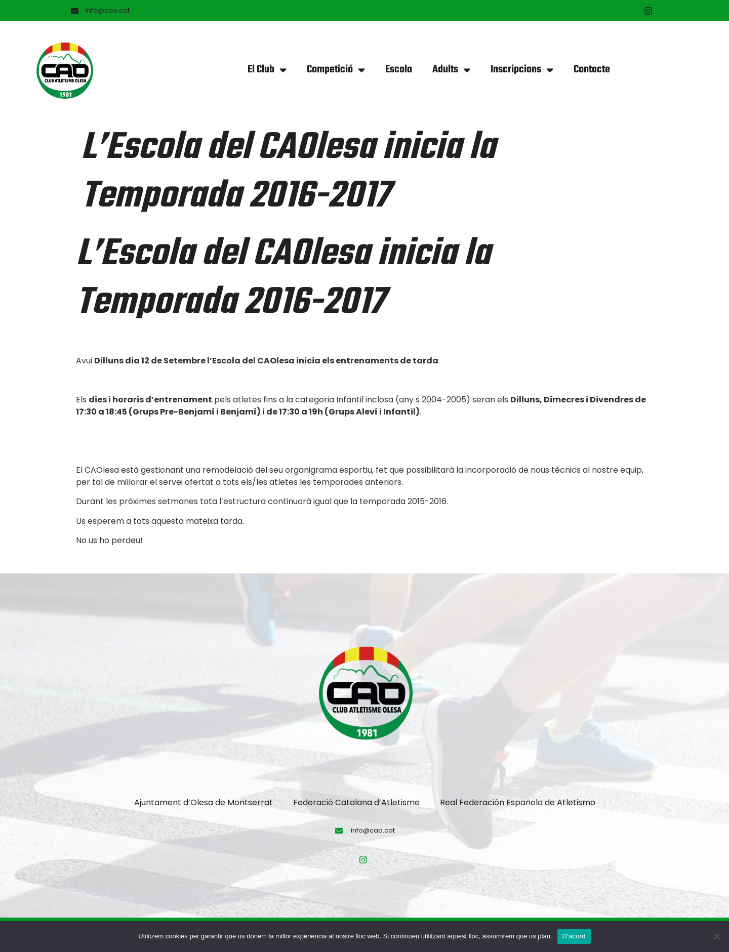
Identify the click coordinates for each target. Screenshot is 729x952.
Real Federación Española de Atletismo (517, 802)
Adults (451, 70)
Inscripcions (522, 70)
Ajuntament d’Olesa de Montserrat (203, 802)
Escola (398, 69)
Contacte (592, 69)
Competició (336, 70)
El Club (267, 70)
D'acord (574, 936)
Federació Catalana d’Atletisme (356, 802)
